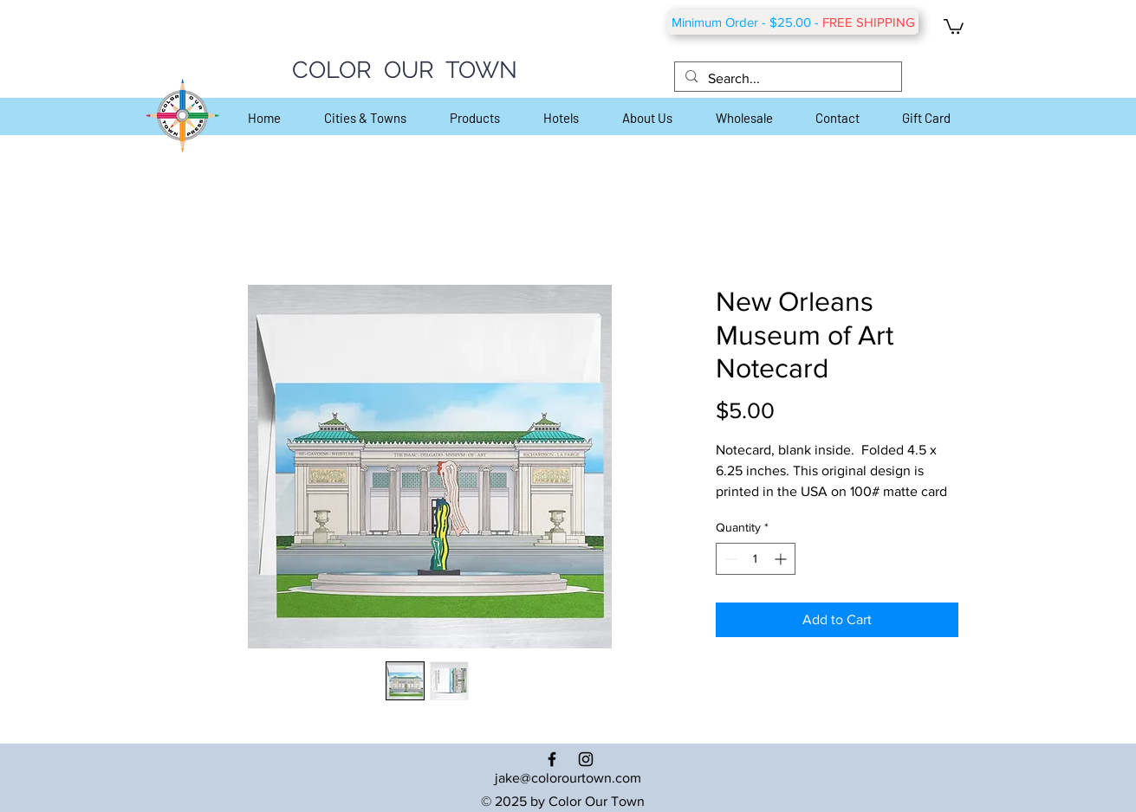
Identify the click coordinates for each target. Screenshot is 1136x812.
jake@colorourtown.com (568, 777)
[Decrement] (729, 559)
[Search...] (786, 78)
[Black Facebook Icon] (552, 759)
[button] (954, 25)
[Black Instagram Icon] (585, 759)
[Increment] (782, 559)
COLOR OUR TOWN (404, 69)
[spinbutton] (755, 559)
